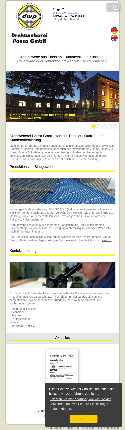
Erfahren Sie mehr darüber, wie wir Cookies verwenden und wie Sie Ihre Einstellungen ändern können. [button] (80, 403)
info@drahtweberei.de (66, 19)
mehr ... (106, 240)
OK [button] (83, 419)
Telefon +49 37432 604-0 (69, 16)
